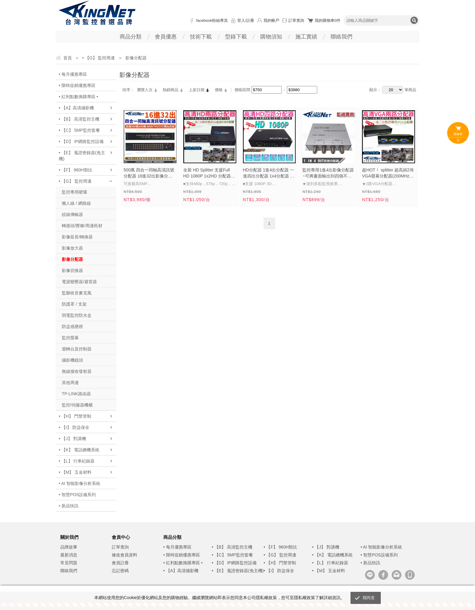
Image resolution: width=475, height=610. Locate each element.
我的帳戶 (271, 20)
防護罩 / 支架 (74, 304)
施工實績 (306, 37)
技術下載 (201, 37)
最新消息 (68, 554)
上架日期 (196, 90)
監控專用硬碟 (74, 192)
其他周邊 (70, 382)
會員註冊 (120, 562)
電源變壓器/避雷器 (79, 281)
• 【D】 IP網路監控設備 (81, 141)
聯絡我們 (341, 37)
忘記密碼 (120, 570)
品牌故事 (68, 547)
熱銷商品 (170, 90)
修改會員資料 (124, 554)
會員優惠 (166, 37)
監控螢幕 (70, 337)
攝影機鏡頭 (72, 360)
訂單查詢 (296, 20)
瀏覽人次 (145, 90)
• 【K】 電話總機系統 (79, 449)
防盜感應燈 (72, 326)
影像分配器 (72, 259)
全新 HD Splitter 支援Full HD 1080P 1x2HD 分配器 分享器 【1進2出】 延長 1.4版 (209, 173)
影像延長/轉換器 (77, 236)
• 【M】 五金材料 (75, 472)
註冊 (250, 20)
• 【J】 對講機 (72, 438)
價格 (219, 90)
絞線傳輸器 (72, 214)
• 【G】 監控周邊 (75, 181)
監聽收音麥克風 (76, 292)
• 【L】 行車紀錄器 (77, 461)
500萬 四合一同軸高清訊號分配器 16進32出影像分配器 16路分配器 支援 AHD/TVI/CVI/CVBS (149, 173)
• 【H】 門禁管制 (75, 416)
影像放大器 (72, 248)
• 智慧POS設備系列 (77, 494)
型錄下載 (236, 37)
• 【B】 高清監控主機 (79, 119)
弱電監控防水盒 (76, 315)
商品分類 (130, 37)
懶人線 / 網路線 (76, 203)
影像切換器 (72, 270)
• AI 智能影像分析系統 (79, 483)
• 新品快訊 (68, 505)
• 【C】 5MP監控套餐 (79, 130)
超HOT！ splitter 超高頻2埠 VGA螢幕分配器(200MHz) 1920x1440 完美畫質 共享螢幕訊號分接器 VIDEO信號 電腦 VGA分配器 (388, 173)
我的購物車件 (327, 20)
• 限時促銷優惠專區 (77, 85)
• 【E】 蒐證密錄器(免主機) (82, 155)
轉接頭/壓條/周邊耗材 (82, 225)
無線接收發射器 (76, 371)
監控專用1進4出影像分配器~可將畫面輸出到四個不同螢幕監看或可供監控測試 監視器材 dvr (328, 173)
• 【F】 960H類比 (75, 169)
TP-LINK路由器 (76, 393)
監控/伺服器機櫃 (77, 405)
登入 (241, 20)
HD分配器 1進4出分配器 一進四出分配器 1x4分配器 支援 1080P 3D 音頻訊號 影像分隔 (269, 173)
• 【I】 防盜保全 (74, 427)
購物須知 (271, 37)
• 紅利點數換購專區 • (78, 96)
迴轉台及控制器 (76, 348)
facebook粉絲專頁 (212, 20)
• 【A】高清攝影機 (76, 107)
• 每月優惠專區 (73, 74)
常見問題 (68, 562)
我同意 (369, 597)
